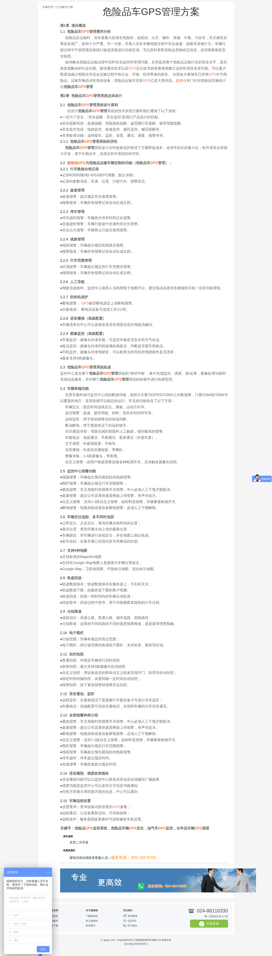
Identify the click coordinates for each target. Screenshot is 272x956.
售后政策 (53, 916)
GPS (85, 32)
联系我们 (90, 925)
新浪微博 (132, 916)
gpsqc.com (109, 940)
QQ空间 (132, 920)
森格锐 (181, 81)
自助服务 (53, 920)
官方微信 (132, 925)
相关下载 (53, 925)
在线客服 (209, 923)
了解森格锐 (92, 916)
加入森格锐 (92, 920)
